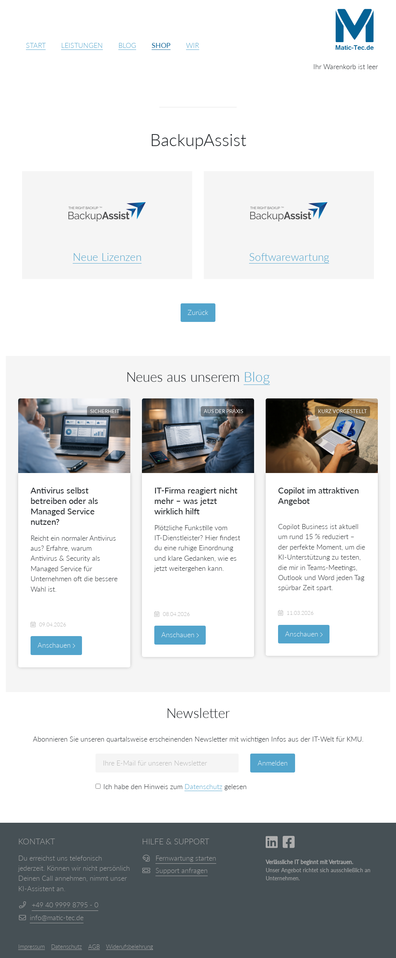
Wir (192, 45)
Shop (161, 45)
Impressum (31, 947)
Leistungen (82, 45)
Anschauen (56, 645)
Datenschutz (203, 787)
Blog (127, 45)
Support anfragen (181, 870)
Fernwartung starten (185, 858)
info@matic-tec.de (57, 918)
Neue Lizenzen (107, 256)
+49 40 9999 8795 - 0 (65, 905)
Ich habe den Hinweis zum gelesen (175, 787)
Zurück (198, 312)
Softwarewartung (289, 256)
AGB (94, 947)
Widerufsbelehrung (129, 947)
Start (36, 45)
